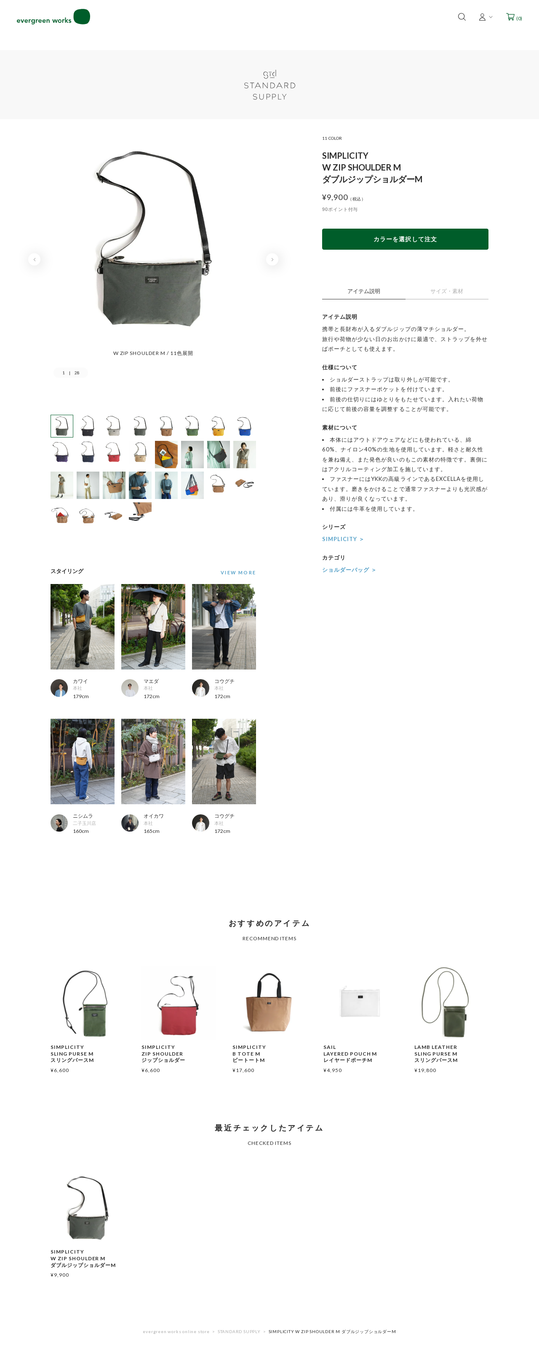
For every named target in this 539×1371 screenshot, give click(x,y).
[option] (153, 246)
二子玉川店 (84, 823)
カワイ (80, 681)
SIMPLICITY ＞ (343, 539)
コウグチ (224, 681)
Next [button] (272, 259)
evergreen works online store (176, 1331)
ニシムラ (83, 816)
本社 (77, 688)
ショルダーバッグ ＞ (349, 569)
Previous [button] (34, 259)
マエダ (151, 681)
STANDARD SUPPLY (239, 1331)
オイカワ (154, 816)
